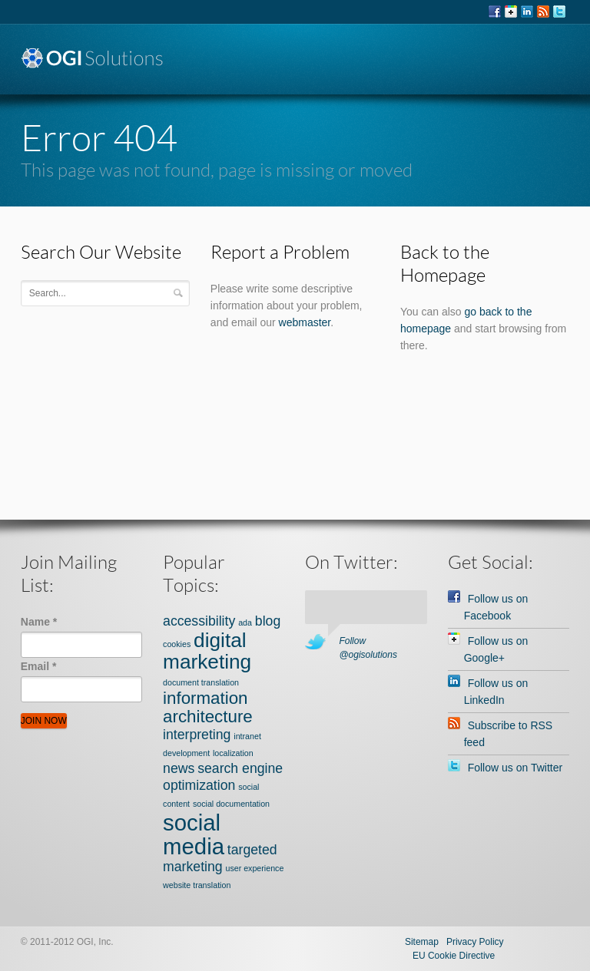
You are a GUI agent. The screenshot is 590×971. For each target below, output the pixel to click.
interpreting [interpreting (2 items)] (196, 734)
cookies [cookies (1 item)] (177, 644)
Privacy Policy (475, 941)
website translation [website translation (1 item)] (196, 885)
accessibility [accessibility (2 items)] (199, 621)
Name (39, 622)
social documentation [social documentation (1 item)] (231, 803)
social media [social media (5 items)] (193, 834)
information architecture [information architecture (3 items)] (208, 707)
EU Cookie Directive (454, 955)
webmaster (305, 322)
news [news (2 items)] (178, 768)
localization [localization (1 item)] (233, 753)
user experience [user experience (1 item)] (255, 868)
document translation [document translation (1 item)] (201, 682)
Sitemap (422, 941)
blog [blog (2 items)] (267, 621)
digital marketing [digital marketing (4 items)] (207, 651)
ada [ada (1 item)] (245, 622)
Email (39, 666)
